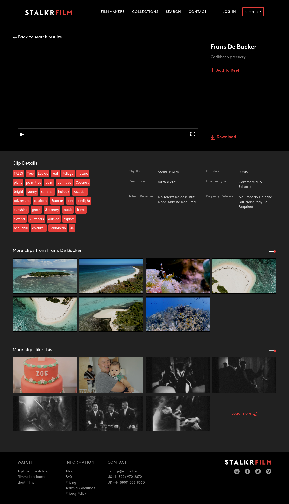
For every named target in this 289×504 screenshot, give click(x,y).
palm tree (33, 182)
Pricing (71, 482)
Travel (81, 209)
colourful (38, 228)
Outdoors (37, 219)
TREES (18, 173)
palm (49, 182)
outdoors (40, 200)
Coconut (82, 182)
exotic (67, 209)
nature (83, 173)
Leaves (43, 173)
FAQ (69, 476)
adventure (22, 200)
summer (47, 191)
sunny (32, 191)
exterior (19, 219)
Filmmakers (113, 11)
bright (18, 191)
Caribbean (58, 228)
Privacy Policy (76, 493)
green (36, 209)
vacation (79, 191)
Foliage (68, 173)
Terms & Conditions (80, 488)
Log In (229, 11)
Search (173, 11)
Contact (198, 11)
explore (69, 219)
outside (53, 219)
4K (72, 228)
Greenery (52, 209)
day (70, 200)
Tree (30, 173)
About (70, 471)
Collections (145, 11)
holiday (63, 191)
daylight (83, 200)
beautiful (21, 228)
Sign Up (253, 12)
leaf (55, 173)
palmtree (64, 182)
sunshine (20, 209)
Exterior (57, 200)
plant (18, 182)
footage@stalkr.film (123, 471)
